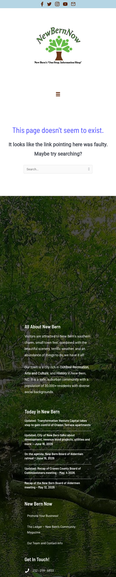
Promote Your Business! (42, 516)
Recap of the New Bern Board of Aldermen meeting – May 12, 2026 (52, 485)
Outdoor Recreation (74, 367)
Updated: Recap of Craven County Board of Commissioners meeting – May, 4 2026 (53, 470)
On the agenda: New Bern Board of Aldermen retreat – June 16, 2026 (54, 456)
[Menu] (58, 94)
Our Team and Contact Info (45, 543)
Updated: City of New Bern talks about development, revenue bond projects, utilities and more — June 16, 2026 (57, 439)
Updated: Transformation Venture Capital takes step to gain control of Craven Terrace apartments (58, 422)
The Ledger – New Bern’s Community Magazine (51, 529)
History (61, 373)
